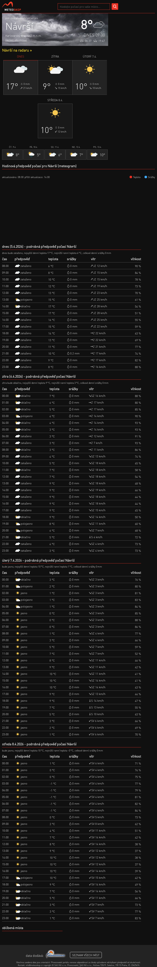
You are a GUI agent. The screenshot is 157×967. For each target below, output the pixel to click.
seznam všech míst (86, 955)
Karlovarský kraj (15, 35)
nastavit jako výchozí (16, 39)
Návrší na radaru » (17, 50)
